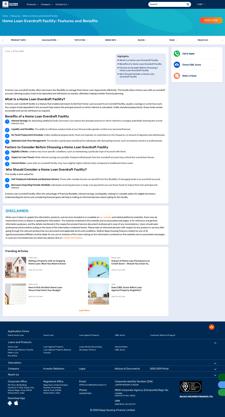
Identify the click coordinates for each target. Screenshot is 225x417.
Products (32, 4)
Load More (84, 310)
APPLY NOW (211, 20)
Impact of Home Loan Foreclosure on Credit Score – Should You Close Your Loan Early (130, 262)
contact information (72, 238)
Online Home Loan (16, 335)
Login (201, 4)
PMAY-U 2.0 (13, 353)
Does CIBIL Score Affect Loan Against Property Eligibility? (126, 289)
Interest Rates (121, 347)
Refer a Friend (189, 76)
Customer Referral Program (162, 335)
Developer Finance (87, 350)
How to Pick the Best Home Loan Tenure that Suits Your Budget (45, 289)
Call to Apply (188, 53)
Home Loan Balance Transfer (21, 350)
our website (105, 217)
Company (47, 4)
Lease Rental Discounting (90, 347)
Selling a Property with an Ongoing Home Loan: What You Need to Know (47, 262)
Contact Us (62, 4)
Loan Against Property (89, 335)
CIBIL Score (120, 335)
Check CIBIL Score (191, 64)
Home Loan (48, 335)
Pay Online (12, 356)
